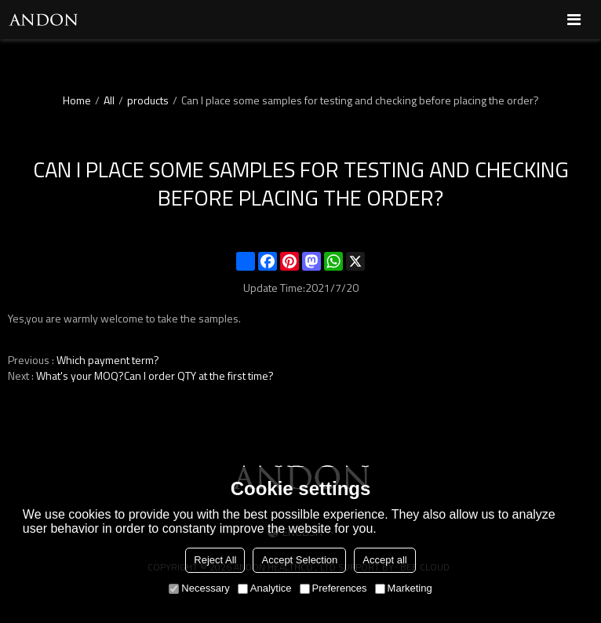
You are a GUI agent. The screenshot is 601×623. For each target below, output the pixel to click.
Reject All (215, 560)
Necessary (199, 588)
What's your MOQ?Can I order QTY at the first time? (155, 376)
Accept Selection (299, 560)
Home (77, 100)
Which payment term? (107, 360)
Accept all (384, 560)
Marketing (403, 588)
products (148, 100)
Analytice (265, 588)
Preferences (333, 588)
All (109, 100)
